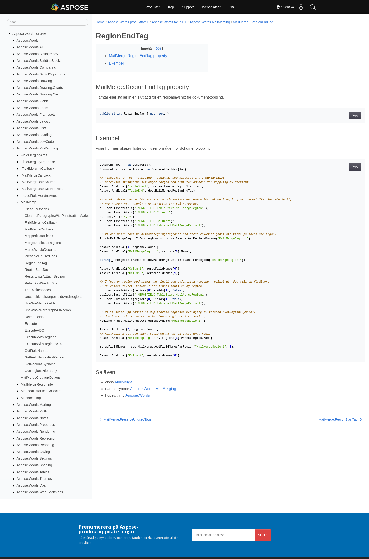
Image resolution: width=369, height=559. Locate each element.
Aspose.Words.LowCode (35, 142)
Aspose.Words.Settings (34, 458)
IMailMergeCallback (35, 175)
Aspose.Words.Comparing (36, 67)
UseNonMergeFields (40, 303)
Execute (31, 323)
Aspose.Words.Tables (33, 472)
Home (100, 22)
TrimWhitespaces (38, 290)
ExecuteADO (34, 330)
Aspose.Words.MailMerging (37, 148)
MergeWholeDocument (42, 249)
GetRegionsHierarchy (41, 371)
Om (231, 7)
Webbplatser (211, 7)
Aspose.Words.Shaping (34, 465)
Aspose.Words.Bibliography (37, 54)
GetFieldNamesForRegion (44, 357)
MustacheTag (31, 398)
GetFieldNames (36, 351)
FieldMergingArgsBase (38, 162)
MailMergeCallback (39, 229)
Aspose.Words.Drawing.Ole (37, 94)
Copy (336, 115)
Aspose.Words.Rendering (36, 431)
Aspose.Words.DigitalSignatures (41, 74)
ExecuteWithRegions (40, 337)
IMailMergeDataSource (38, 182)
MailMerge (28, 202)
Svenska (285, 7)
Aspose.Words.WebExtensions (40, 492)
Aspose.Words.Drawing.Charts (40, 88)
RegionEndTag (36, 263)
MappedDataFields (39, 236)
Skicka (263, 535)
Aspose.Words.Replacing (36, 438)
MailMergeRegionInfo (37, 384)
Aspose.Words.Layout (33, 121)
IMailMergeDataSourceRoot (42, 189)
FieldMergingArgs (34, 155)
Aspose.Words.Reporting (35, 445)
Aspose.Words (28, 40)
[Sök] (47, 22)
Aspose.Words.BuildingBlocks (39, 60)
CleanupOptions (37, 209)
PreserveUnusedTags (41, 256)
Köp (171, 7)
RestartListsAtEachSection (45, 276)
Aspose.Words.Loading (34, 135)
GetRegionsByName (40, 364)
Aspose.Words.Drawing (34, 81)
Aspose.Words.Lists (32, 128)
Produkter (153, 7)
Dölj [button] (155, 48)
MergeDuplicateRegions (43, 243)
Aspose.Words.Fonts (32, 108)
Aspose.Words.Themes (34, 479)
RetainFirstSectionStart (42, 283)
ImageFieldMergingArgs (39, 195)
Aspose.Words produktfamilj (128, 22)
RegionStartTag (36, 269)
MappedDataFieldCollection (41, 391)
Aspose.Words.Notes (32, 418)
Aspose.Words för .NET (30, 34)
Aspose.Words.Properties (36, 425)
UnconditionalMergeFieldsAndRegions (53, 297)
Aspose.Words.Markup (34, 405)
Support (188, 7)
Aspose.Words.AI (30, 47)
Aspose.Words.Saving (33, 452)
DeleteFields (34, 317)
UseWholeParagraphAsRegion (48, 310)
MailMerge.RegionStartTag (321, 419)
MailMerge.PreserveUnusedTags (126, 419)
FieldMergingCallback (41, 222)
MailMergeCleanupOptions (40, 377)
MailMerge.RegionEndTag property (138, 56)
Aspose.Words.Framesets (36, 114)
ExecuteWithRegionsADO (44, 344)
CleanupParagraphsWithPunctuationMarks (57, 216)
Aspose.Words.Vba (31, 485)
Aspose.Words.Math (32, 411)
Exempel (116, 63)
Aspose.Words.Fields (33, 101)
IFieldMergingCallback (37, 168)
